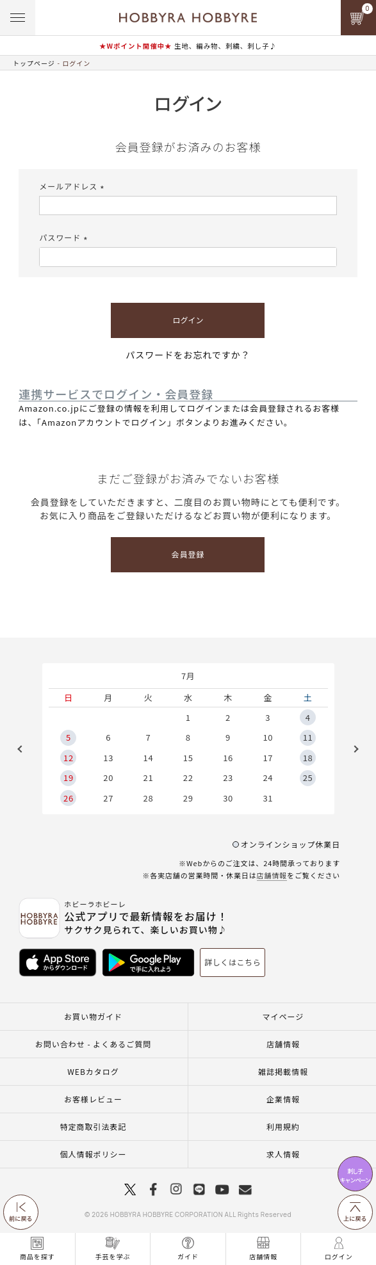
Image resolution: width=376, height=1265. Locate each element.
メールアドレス (73, 186)
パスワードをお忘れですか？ (188, 354)
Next (351, 749)
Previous (24, 749)
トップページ (34, 63)
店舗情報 (272, 875)
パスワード (65, 237)
